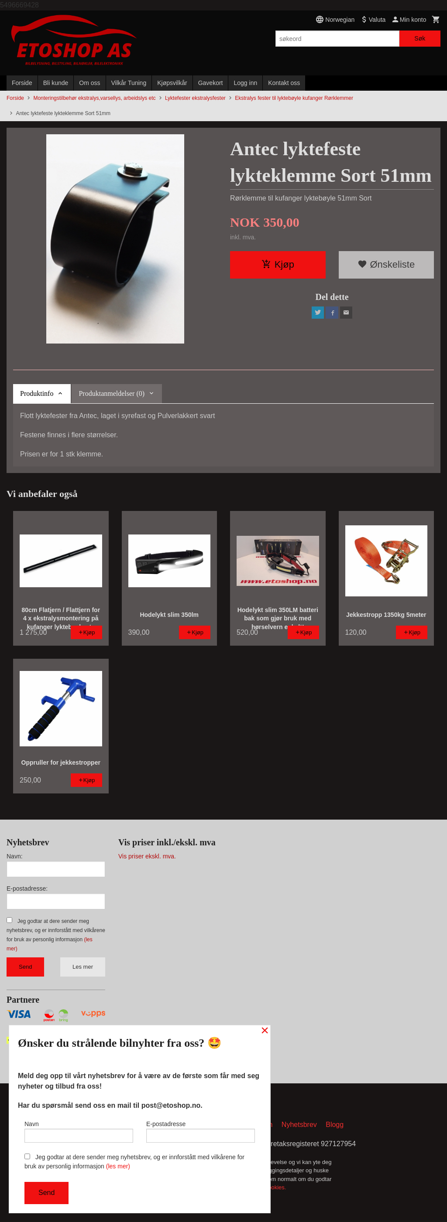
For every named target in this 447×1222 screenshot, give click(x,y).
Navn (78, 1129)
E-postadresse (200, 1129)
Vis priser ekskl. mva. (147, 856)
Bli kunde (56, 82)
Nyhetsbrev (299, 1126)
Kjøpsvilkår (172, 82)
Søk (419, 38)
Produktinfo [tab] (36, 393)
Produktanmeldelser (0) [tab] (111, 393)
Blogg (335, 1126)
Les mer (82, 966)
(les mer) (118, 1166)
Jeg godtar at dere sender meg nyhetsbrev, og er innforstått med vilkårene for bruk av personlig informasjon (134, 1162)
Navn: (15, 856)
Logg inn (245, 82)
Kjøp (277, 264)
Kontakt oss (284, 82)
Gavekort (210, 82)
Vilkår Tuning (129, 82)
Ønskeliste (386, 264)
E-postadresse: (27, 888)
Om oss (89, 82)
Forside (22, 82)
